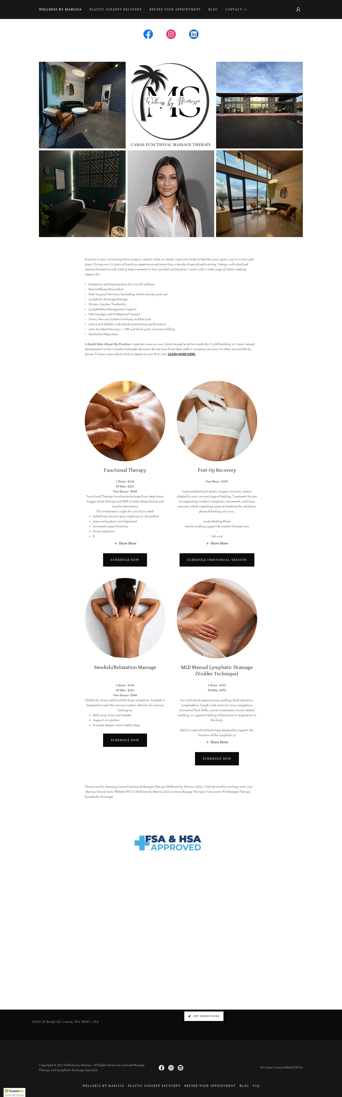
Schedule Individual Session (217, 560)
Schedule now (125, 560)
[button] (236, 9)
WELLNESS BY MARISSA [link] (60, 9)
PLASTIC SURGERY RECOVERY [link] (116, 9)
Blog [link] (213, 9)
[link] (148, 35)
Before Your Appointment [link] (175, 9)
